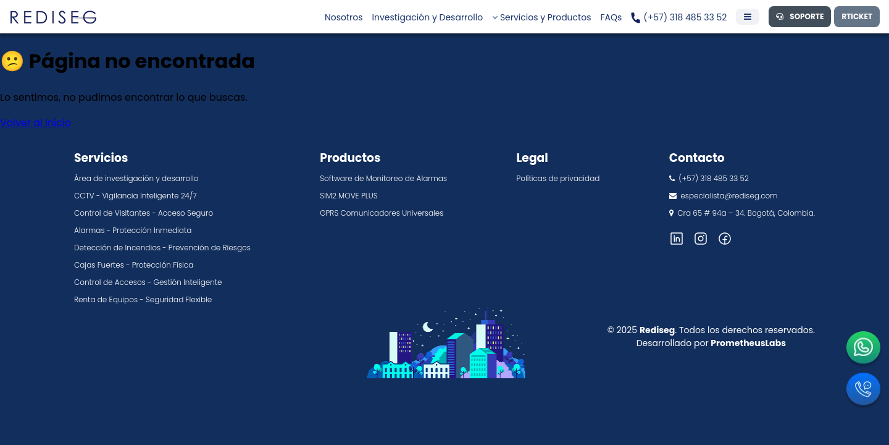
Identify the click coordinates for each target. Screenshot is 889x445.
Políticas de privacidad (557, 178)
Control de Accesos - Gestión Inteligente (148, 282)
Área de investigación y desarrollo (136, 178)
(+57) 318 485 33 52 (679, 17)
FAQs (611, 17)
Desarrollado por (711, 343)
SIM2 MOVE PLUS (348, 195)
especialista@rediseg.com (723, 195)
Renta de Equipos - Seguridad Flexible (143, 299)
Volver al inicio (35, 123)
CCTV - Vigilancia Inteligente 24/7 (135, 195)
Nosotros (344, 17)
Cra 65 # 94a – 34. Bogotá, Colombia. (742, 213)
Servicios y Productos (541, 17)
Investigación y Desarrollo (427, 17)
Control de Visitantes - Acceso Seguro (143, 213)
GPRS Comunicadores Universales (381, 213)
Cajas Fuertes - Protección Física (133, 265)
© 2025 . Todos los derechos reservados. (711, 330)
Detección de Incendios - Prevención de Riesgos (162, 247)
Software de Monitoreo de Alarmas (383, 178)
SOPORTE (800, 16)
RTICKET (856, 16)
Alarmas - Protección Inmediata (132, 230)
